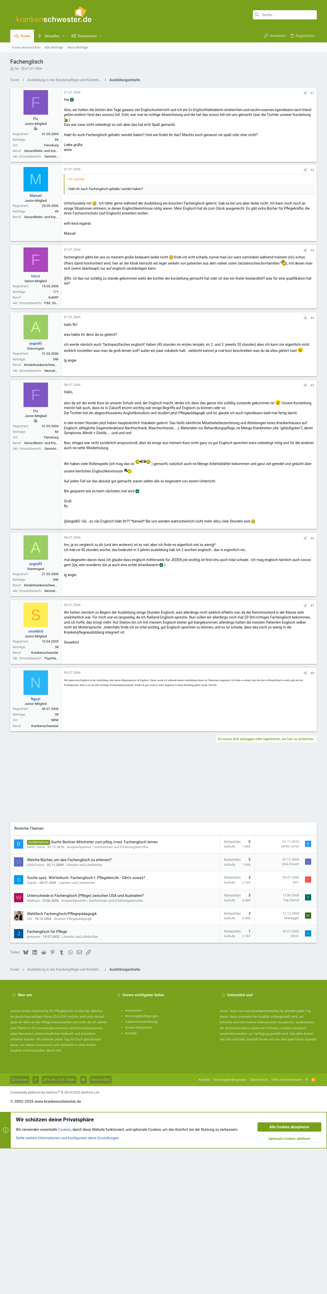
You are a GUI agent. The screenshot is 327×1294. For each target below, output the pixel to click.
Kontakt (131, 1179)
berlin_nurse (36, 992)
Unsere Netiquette (138, 1173)
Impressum (133, 1156)
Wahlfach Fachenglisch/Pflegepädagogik (62, 1059)
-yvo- (295, 1027)
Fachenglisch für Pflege (47, 1077)
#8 (312, 819)
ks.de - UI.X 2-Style (59, 1225)
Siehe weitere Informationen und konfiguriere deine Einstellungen (67, 1283)
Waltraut (33, 1046)
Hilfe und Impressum (286, 1225)
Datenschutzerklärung (141, 1167)
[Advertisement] (163, 121)
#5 (312, 531)
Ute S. (294, 1081)
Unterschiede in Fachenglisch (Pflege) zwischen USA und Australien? (85, 1041)
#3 (312, 396)
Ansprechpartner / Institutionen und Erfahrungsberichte (107, 992)
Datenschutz (259, 1225)
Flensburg (51, 217)
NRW (55, 866)
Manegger (291, 1063)
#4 (312, 463)
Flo (16, 68)
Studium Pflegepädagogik (73, 1064)
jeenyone (33, 1082)
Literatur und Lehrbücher (84, 1010)
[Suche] (285, 14)
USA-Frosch (35, 1010)
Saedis (32, 1028)
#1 (312, 165)
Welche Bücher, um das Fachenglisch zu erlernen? (69, 1005)
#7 (312, 751)
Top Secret (291, 1046)
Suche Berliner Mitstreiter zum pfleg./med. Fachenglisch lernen (104, 987)
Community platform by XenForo (55, 1238)
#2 (312, 315)
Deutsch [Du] (100, 1225)
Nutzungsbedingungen (141, 1162)
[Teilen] (305, 164)
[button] (63, 36)
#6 (312, 684)
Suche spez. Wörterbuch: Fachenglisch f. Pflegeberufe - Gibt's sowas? (86, 1023)
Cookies (20, 1225)
